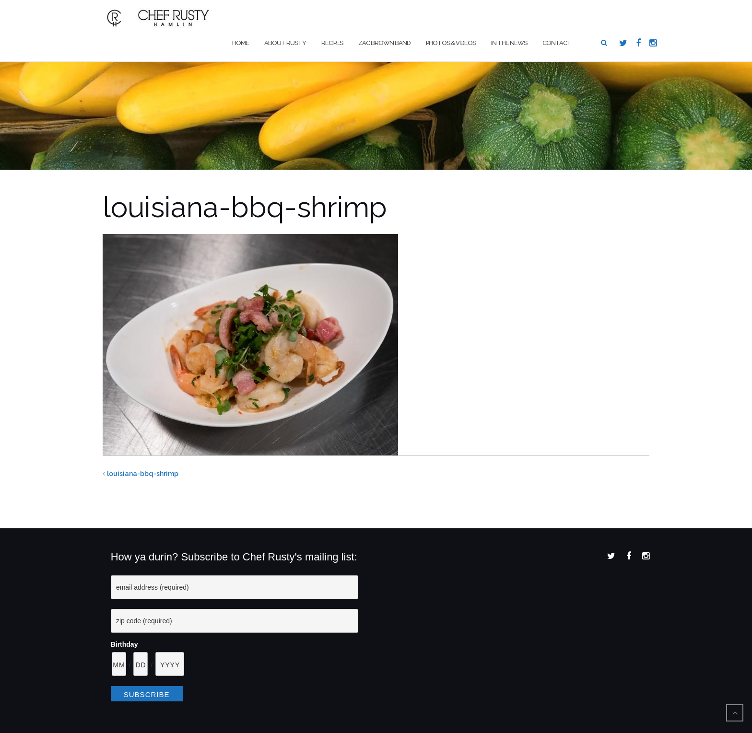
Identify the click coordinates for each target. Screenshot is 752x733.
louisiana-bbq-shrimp (142, 473)
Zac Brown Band (384, 43)
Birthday (124, 644)
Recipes (332, 43)
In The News (509, 43)
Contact (556, 43)
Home (240, 43)
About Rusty (285, 43)
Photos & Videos (451, 43)
